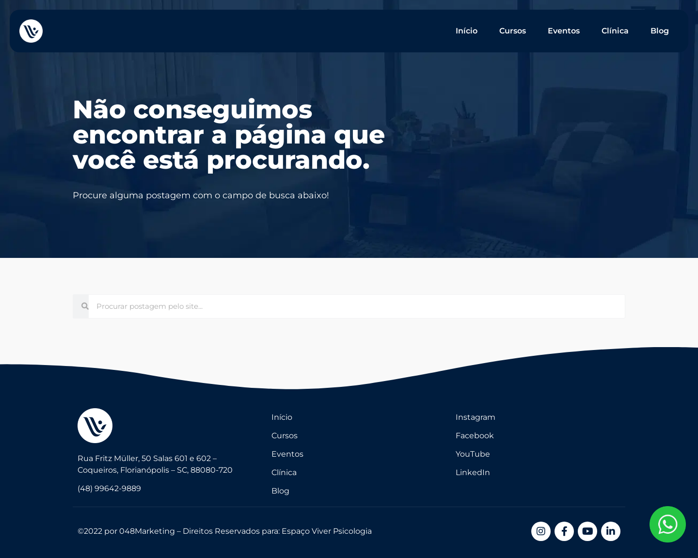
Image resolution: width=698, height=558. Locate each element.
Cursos (512, 30)
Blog (659, 30)
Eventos (564, 30)
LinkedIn (473, 472)
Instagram (475, 417)
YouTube (473, 454)
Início (466, 30)
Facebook (475, 435)
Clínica (615, 30)
